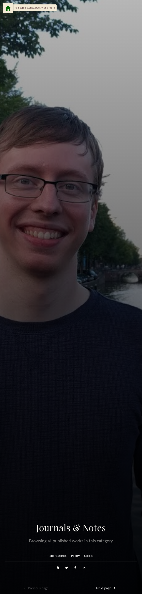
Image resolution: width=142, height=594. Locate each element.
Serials (88, 555)
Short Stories (58, 555)
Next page (106, 588)
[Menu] (8, 8)
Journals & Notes (71, 528)
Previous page (35, 588)
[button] (34, 7)
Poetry (75, 555)
